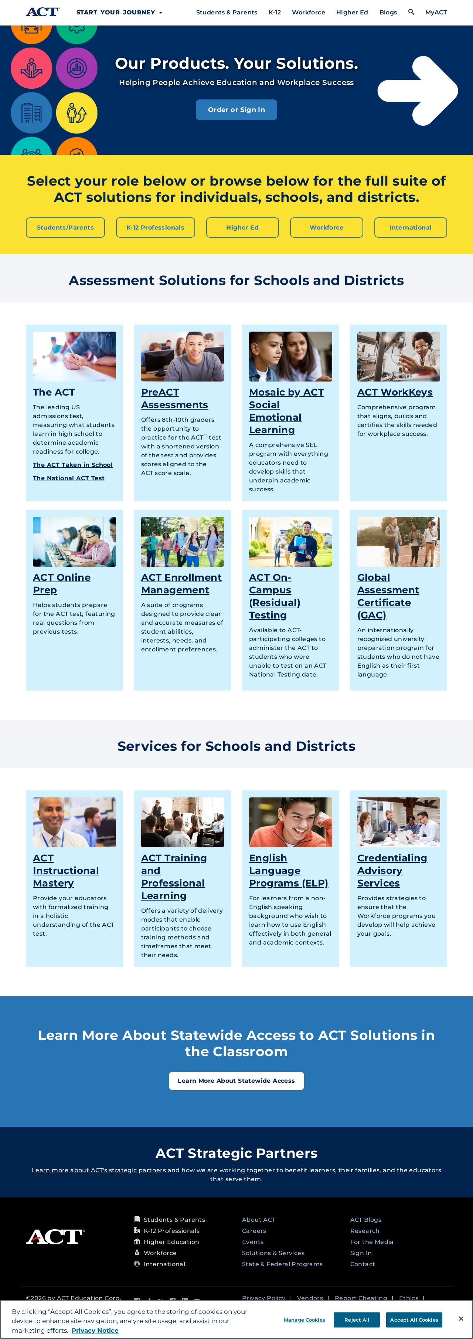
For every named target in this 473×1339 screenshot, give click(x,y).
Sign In (361, 1252)
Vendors (310, 1297)
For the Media (372, 1241)
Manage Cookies (304, 1319)
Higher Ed (352, 12)
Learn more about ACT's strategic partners (99, 1169)
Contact (362, 1263)
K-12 (275, 12)
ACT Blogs (366, 1219)
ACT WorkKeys (395, 391)
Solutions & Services (273, 1252)
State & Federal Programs (282, 1263)
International (410, 227)
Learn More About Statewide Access (236, 1080)
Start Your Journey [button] (119, 12)
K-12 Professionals (155, 227)
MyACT (436, 12)
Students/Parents (65, 227)
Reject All (356, 1319)
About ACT (259, 1219)
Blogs (388, 12)
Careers (254, 1230)
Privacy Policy (264, 1297)
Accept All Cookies (414, 1319)
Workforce (308, 12)
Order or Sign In (236, 110)
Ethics (408, 1297)
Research (365, 1230)
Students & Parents (227, 12)
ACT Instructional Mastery (66, 869)
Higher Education (171, 1241)
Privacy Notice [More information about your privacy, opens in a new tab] (95, 1330)
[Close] (461, 1319)
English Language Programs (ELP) (289, 869)
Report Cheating (361, 1297)
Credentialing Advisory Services (392, 869)
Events (252, 1241)
